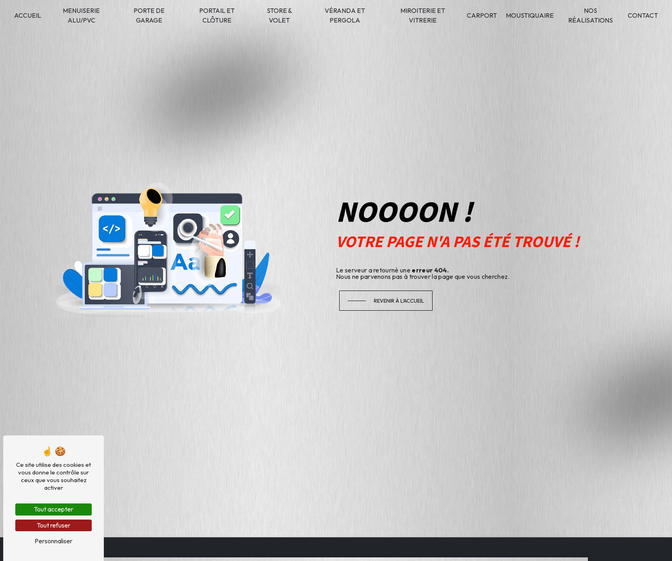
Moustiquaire (530, 15)
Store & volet (279, 15)
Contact (643, 15)
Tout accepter (53, 509)
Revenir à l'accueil (399, 300)
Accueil (27, 15)
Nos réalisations (590, 15)
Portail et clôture (217, 15)
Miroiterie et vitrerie (422, 15)
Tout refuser (53, 525)
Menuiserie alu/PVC (81, 15)
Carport (482, 15)
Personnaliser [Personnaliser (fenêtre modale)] (53, 541)
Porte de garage (149, 15)
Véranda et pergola (345, 15)
